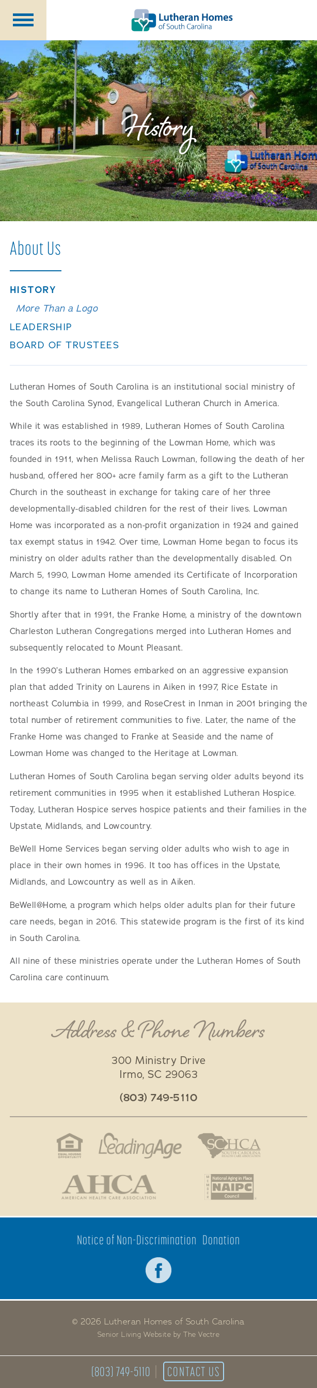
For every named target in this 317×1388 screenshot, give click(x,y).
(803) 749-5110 (121, 1371)
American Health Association (108, 1187)
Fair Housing (69, 1146)
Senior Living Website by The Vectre (159, 1334)
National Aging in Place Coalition (231, 1187)
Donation (221, 1239)
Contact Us (193, 1371)
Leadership (41, 327)
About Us (35, 247)
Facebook (158, 1270)
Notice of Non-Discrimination (137, 1239)
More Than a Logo (57, 309)
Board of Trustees (65, 345)
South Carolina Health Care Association (229, 1146)
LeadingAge (140, 1146)
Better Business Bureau (180, 1187)
